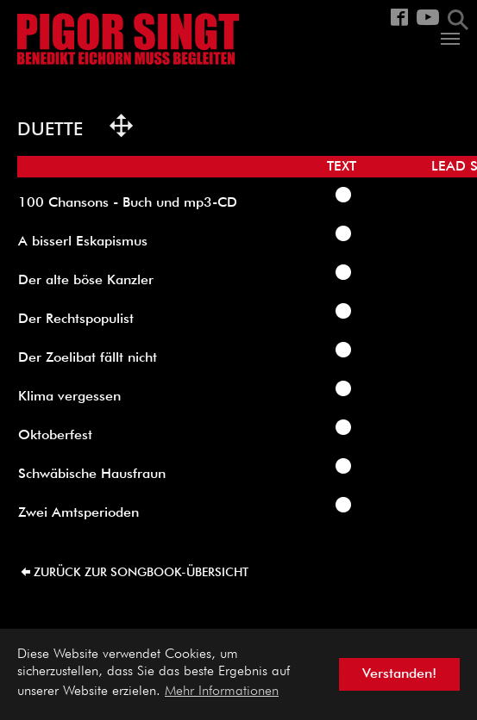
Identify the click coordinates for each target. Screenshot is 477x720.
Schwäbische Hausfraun (92, 474)
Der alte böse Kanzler (86, 281)
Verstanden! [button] (399, 674)
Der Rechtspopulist (76, 319)
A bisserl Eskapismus (82, 242)
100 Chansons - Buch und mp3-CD (127, 203)
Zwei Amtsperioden (78, 513)
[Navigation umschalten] (450, 38)
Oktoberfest (55, 436)
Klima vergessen (69, 397)
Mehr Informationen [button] (222, 691)
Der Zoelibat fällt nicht (87, 358)
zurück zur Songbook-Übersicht (141, 573)
